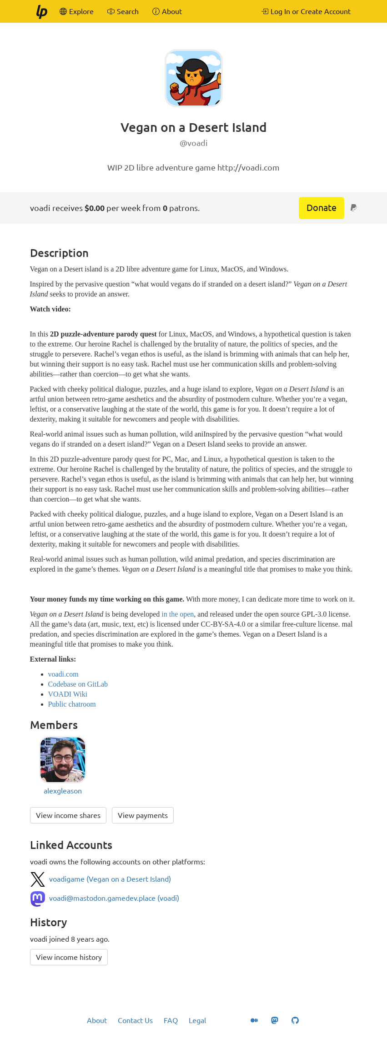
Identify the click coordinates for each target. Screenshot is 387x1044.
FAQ (171, 1020)
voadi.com (63, 674)
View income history (69, 957)
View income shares (68, 815)
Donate (322, 207)
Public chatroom (72, 704)
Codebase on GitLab (78, 684)
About (97, 1020)
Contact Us (135, 1020)
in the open (177, 614)
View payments (143, 815)
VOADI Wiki (68, 694)
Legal (197, 1020)
